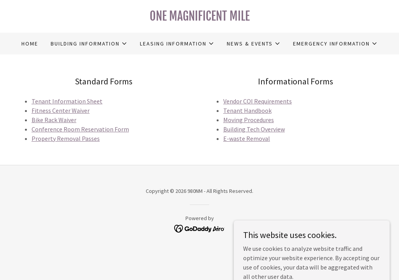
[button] (89, 43)
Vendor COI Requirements (257, 101)
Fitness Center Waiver (61, 110)
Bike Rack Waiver (54, 120)
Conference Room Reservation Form (80, 129)
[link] (199, 18)
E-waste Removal (246, 138)
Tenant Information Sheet (67, 101)
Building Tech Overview (254, 129)
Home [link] (29, 43)
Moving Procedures (248, 120)
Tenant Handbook (247, 110)
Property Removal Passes (66, 138)
